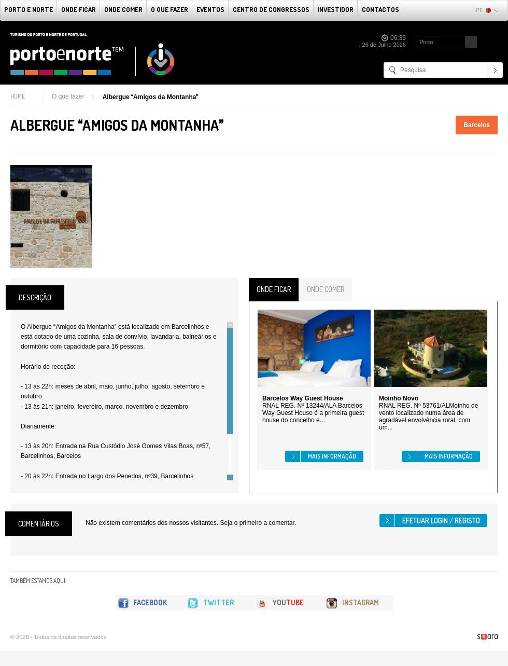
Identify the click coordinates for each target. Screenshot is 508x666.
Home (17, 96)
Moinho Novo (398, 398)
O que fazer (169, 9)
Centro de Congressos (271, 9)
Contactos (380, 9)
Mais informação (332, 456)
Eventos (210, 9)
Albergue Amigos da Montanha (151, 97)
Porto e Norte (28, 9)
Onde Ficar (78, 9)
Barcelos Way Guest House (302, 398)
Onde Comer (123, 9)
